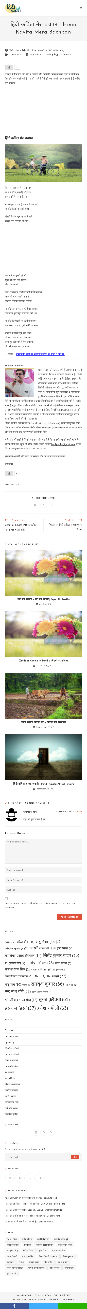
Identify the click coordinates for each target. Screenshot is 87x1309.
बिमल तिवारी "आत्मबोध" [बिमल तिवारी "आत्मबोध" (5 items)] (18, 976)
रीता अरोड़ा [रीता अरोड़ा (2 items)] (71, 985)
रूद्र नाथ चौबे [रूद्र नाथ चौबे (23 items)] (18, 991)
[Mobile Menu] (81, 8)
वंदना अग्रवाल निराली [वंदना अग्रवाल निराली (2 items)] (41, 992)
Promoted (9, 1030)
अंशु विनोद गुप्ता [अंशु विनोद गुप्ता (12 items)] (49, 942)
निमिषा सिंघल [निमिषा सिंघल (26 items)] (40, 962)
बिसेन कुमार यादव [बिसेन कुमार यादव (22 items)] (50, 975)
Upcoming (9, 1042)
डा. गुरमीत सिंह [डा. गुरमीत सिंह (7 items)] (15, 963)
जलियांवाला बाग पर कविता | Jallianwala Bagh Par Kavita (38, 1215)
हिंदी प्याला (14, 50)
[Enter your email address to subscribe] (43, 1157)
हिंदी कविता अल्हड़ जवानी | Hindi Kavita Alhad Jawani (43, 784)
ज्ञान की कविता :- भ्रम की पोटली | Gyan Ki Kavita (43, 599)
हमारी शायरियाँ (10, 1096)
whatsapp (72, 1306)
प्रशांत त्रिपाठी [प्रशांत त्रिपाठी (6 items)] (42, 969)
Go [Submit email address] (75, 1157)
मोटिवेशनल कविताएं (12, 1084)
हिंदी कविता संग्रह (56, 50)
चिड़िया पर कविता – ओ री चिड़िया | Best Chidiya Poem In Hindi (40, 1203)
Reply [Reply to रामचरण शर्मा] (79, 811)
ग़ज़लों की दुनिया (11, 1114)
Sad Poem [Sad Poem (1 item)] (10, 942)
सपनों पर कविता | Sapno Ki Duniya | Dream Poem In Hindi (39, 1209)
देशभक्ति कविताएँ (11, 1066)
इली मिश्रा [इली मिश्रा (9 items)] (64, 948)
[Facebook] (36, 1132)
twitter (43, 1306)
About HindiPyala (24, 1295)
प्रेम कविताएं (9, 1072)
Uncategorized (11, 1036)
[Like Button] (9, 67)
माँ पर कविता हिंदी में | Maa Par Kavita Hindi (39, 1197)
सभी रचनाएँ (66, 1295)
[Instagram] (43, 1132)
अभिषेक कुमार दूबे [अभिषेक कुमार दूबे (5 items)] (16, 948)
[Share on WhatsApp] (52, 505)
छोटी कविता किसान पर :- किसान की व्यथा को (43, 722)
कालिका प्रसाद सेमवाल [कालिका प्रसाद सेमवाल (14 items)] (23, 955)
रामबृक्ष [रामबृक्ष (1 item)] (26, 985)
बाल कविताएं (10, 1078)
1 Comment (65, 54)
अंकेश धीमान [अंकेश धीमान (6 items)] (25, 941)
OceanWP (68, 1299)
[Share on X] (43, 505)
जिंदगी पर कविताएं (35, 50)
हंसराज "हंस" (15, 485)
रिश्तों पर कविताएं (11, 1090)
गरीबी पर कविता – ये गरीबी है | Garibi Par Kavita (33, 1221)
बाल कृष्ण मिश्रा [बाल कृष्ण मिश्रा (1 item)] (59, 969)
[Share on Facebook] (35, 505)
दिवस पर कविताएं (11, 1060)
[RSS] (40, 1178)
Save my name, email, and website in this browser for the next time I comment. (41, 905)
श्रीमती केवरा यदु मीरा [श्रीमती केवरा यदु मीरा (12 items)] (21, 1000)
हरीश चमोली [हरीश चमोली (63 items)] (52, 1008)
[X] (51, 1132)
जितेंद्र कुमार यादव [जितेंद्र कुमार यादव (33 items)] (61, 955)
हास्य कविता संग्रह (11, 1102)
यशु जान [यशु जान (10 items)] (13, 984)
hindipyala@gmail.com (63, 444)
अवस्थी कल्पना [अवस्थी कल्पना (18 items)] (42, 948)
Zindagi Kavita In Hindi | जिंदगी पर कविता (43, 661)
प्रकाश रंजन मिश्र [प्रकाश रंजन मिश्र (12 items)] (18, 969)
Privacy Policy (53, 1295)
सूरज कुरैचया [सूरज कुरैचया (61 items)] (54, 999)
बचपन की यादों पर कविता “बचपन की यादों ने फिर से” (40, 354)
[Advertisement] (43, 112)
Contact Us (39, 1295)
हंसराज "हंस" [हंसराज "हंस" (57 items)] (20, 1008)
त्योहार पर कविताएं (12, 1054)
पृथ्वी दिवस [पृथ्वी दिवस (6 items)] (63, 963)
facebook (14, 1306)
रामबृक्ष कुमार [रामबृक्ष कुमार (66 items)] (47, 983)
